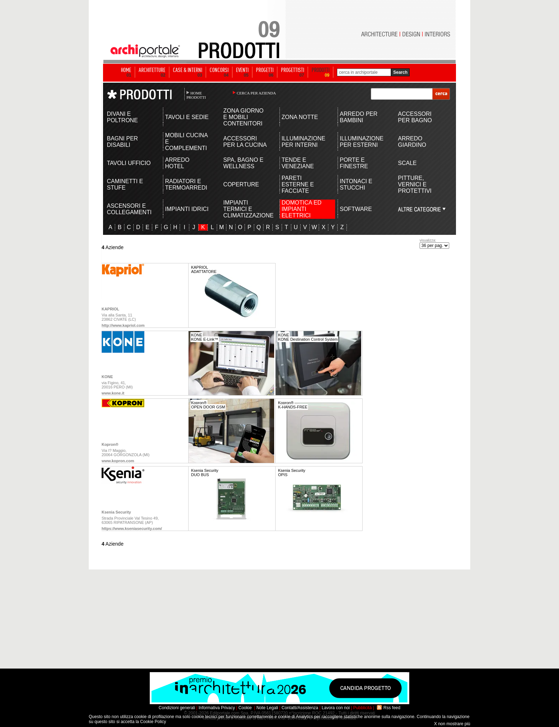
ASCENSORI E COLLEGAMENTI (129, 209)
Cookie (245, 707)
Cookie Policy (153, 721)
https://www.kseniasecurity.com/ (132, 528)
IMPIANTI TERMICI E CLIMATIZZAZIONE (245, 209)
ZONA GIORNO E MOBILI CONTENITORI (243, 117)
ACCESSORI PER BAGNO (415, 117)
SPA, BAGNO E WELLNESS (243, 163)
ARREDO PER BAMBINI (359, 117)
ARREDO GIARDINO (412, 141)
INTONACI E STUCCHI (356, 184)
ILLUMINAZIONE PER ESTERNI (362, 141)
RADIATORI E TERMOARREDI (186, 184)
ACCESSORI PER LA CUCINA (245, 141)
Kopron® (110, 444)
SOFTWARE (356, 209)
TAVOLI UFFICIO (129, 163)
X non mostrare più (452, 723)
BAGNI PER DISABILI (122, 141)
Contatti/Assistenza (300, 707)
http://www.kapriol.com (123, 325)
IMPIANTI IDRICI (187, 209)
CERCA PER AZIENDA (256, 93)
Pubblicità (362, 707)
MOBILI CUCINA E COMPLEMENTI (186, 141)
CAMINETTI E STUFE (125, 184)
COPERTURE (241, 184)
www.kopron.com (118, 461)
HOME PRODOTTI (196, 95)
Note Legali (267, 707)
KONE (107, 377)
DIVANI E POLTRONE (122, 117)
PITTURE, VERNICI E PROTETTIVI (414, 184)
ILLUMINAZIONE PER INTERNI (303, 141)
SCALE (407, 163)
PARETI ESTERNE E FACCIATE (298, 184)
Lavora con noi (336, 707)
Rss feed (392, 707)
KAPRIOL (110, 309)
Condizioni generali (177, 707)
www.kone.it (113, 393)
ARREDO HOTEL (177, 163)
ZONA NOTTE (300, 117)
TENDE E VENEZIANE (298, 163)
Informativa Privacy (217, 707)
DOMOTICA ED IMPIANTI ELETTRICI (302, 209)
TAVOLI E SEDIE (187, 117)
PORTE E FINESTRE (354, 163)
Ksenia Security (116, 512)
